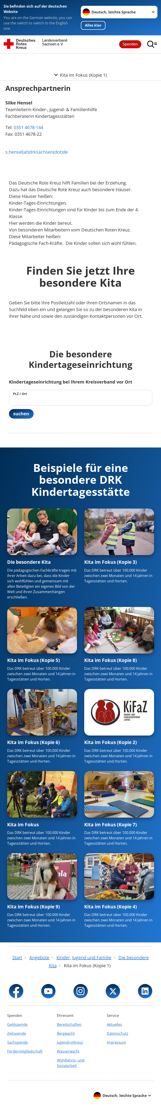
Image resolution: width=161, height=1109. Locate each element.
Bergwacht (66, 1033)
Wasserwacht (68, 1051)
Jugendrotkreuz (70, 1042)
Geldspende (17, 1024)
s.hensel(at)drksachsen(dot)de (36, 152)
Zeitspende (16, 1033)
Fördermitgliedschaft (25, 1051)
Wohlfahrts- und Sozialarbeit (70, 1063)
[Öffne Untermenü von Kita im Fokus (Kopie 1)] (80, 58)
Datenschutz (117, 1033)
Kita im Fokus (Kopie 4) (110, 907)
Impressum (116, 1042)
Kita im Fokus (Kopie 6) (33, 742)
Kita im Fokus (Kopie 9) (33, 907)
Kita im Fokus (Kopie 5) (33, 660)
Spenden (130, 44)
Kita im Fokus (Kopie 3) (110, 562)
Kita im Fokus (23, 825)
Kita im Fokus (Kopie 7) (110, 825)
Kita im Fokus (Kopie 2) (110, 742)
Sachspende (17, 1042)
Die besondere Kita (29, 562)
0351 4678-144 (28, 127)
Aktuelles (114, 1024)
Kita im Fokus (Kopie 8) (110, 660)
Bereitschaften (69, 1024)
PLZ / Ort (20, 394)
